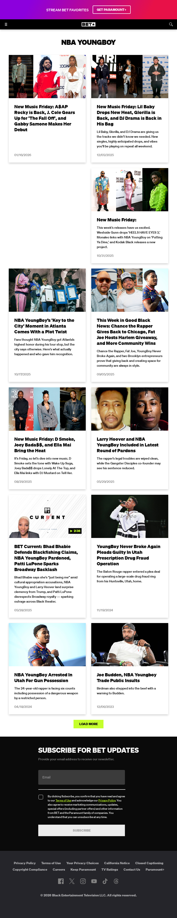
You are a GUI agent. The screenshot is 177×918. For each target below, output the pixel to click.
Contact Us (132, 869)
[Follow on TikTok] (105, 881)
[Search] (171, 24)
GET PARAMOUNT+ (112, 10)
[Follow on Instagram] (83, 881)
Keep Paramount (83, 869)
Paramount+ (155, 869)
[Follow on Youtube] (94, 881)
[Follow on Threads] (116, 881)
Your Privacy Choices (82, 863)
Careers (59, 869)
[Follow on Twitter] (71, 881)
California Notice (117, 863)
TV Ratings (109, 869)
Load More (88, 724)
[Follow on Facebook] (61, 881)
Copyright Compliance (30, 869)
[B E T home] (88, 26)
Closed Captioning (149, 863)
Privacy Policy (106, 800)
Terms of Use (63, 800)
